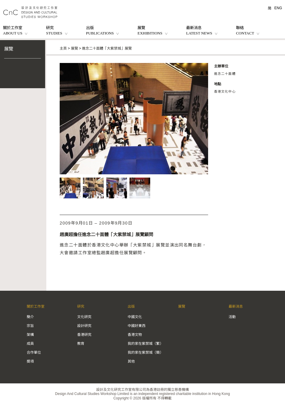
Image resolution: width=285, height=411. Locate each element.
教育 (80, 344)
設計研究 (84, 326)
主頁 (63, 48)
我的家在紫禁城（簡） (145, 352)
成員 (30, 344)
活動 (232, 317)
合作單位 (34, 352)
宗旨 (30, 326)
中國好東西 (136, 326)
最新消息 (236, 306)
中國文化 (135, 317)
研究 (80, 306)
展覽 (8, 48)
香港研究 (84, 335)
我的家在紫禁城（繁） (145, 344)
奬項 (30, 361)
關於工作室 (36, 306)
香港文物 (135, 335)
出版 (131, 306)
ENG (278, 8)
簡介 (30, 317)
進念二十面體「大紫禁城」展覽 (107, 48)
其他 (131, 361)
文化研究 (84, 317)
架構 (30, 335)
